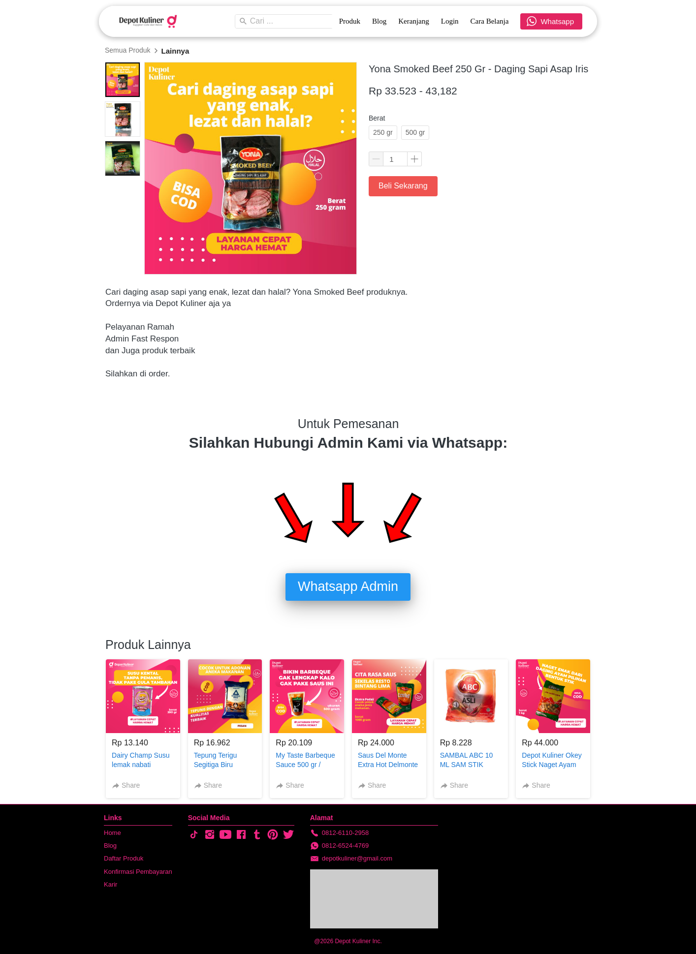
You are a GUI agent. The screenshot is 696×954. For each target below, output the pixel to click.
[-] (194, 835)
